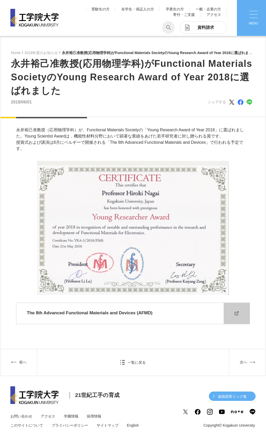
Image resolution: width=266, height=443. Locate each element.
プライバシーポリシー (70, 425)
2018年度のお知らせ (41, 53)
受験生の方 (100, 9)
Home (16, 53)
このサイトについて (26, 425)
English (133, 425)
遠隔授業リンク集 (232, 396)
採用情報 (94, 416)
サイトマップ (107, 425)
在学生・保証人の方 (137, 9)
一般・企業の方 (208, 9)
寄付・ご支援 (184, 14)
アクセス (214, 14)
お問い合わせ (21, 416)
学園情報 (71, 416)
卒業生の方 (175, 9)
